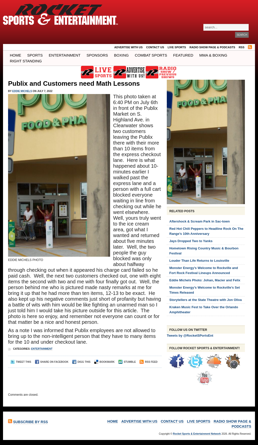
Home (15, 55)
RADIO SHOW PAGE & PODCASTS (212, 47)
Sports (35, 55)
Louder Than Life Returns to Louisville (199, 260)
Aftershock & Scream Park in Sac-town (199, 221)
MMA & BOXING (213, 55)
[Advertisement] (83, 377)
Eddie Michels (22, 91)
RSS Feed (148, 362)
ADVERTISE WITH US (128, 47)
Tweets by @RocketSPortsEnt (190, 335)
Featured (183, 55)
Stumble (127, 362)
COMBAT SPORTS (151, 55)
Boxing (121, 55)
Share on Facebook (52, 362)
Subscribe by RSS (30, 422)
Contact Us (155, 47)
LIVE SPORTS (177, 47)
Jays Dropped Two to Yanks (190, 241)
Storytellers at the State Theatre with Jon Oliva (205, 300)
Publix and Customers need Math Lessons (74, 83)
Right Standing (26, 61)
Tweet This (21, 362)
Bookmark (104, 362)
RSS (241, 47)
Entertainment (64, 55)
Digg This (81, 362)
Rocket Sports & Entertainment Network (197, 433)
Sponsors (97, 55)
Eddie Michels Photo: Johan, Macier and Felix (204, 280)
